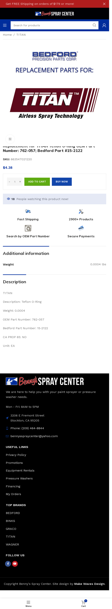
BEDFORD (13, 513)
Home (7, 34)
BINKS (10, 521)
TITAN (21, 34)
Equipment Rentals (20, 470)
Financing (13, 486)
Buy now (62, 181)
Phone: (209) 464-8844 (27, 428)
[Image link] (45, 381)
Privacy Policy (16, 455)
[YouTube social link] (15, 564)
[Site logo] (54, 13)
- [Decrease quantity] (9, 181)
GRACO (11, 529)
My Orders (13, 494)
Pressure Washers (19, 478)
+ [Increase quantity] (20, 181)
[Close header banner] (104, 4)
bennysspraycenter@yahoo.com (34, 436)
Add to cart (37, 181)
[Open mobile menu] (5, 25)
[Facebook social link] (8, 564)
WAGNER (12, 544)
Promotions (14, 463)
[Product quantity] (15, 182)
